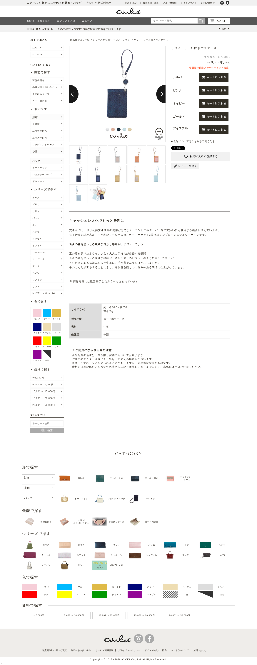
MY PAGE (37, 54)
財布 (35, 117)
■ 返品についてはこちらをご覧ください (194, 141)
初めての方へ (131, 2)
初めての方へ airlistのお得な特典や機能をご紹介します (89, 29)
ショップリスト (189, 2)
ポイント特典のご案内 (155, 650)
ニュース (87, 20)
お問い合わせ (208, 2)
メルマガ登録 (169, 2)
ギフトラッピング (180, 650)
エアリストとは (66, 20)
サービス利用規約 (104, 650)
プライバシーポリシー (129, 650)
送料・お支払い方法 (81, 650)
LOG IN (36, 47)
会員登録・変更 (150, 2)
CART (221, 20)
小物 (35, 151)
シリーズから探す (103, 39)
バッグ (36, 160)
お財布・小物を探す (39, 20)
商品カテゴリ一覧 (80, 39)
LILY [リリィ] (123, 39)
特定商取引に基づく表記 (54, 650)
